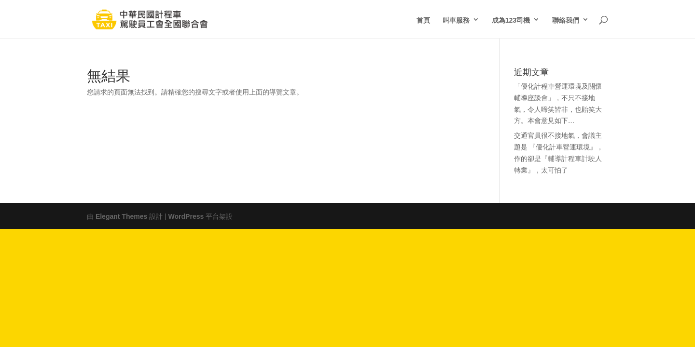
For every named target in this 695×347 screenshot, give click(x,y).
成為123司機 (511, 19)
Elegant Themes (121, 215)
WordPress (186, 215)
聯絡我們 (565, 19)
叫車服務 (456, 19)
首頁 (423, 19)
